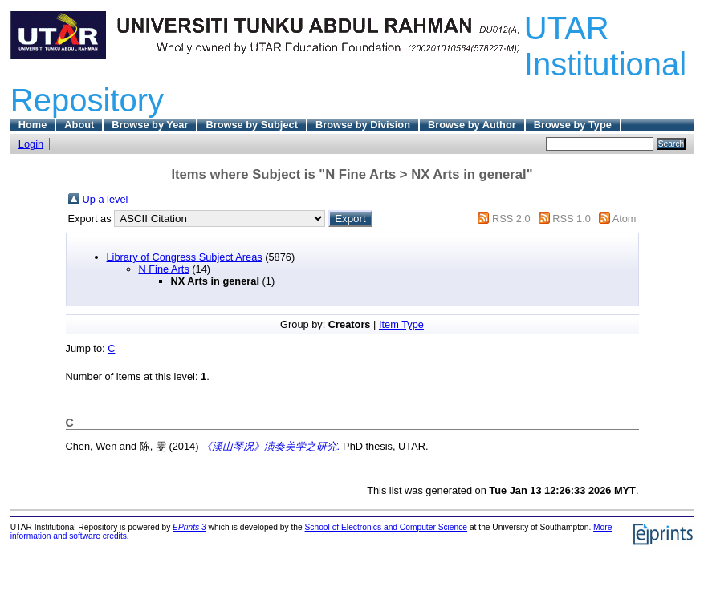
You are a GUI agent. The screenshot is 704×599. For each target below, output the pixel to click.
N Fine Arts (164, 269)
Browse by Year (150, 125)
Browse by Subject (252, 125)
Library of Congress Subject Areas (184, 257)
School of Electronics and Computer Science (386, 527)
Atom (624, 218)
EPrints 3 (189, 527)
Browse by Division (362, 125)
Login (30, 144)
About (79, 125)
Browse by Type (573, 125)
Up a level (105, 199)
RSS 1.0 (571, 218)
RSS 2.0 (511, 218)
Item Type (401, 324)
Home (32, 125)
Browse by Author (472, 125)
